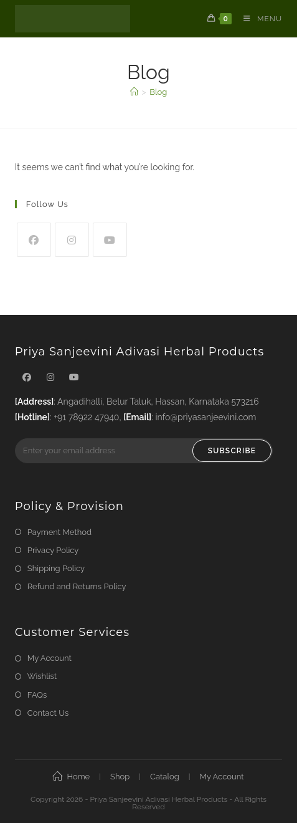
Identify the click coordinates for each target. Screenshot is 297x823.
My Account (49, 658)
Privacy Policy (53, 550)
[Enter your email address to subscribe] (144, 450)
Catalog (164, 776)
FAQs (37, 695)
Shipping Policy (56, 568)
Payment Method (59, 532)
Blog (158, 92)
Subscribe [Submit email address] (232, 450)
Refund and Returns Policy (76, 586)
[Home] (134, 92)
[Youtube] (110, 240)
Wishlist (42, 676)
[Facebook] (34, 240)
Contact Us (47, 713)
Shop (120, 776)
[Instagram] (72, 240)
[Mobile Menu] (258, 18)
